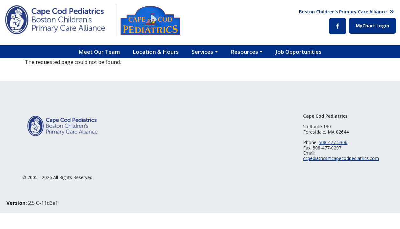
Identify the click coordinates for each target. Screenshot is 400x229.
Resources (244, 51)
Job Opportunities (298, 51)
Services (202, 51)
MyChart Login (372, 26)
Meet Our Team (99, 51)
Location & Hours (156, 51)
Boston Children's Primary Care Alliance (343, 12)
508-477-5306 (333, 142)
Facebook (337, 26)
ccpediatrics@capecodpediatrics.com (341, 158)
